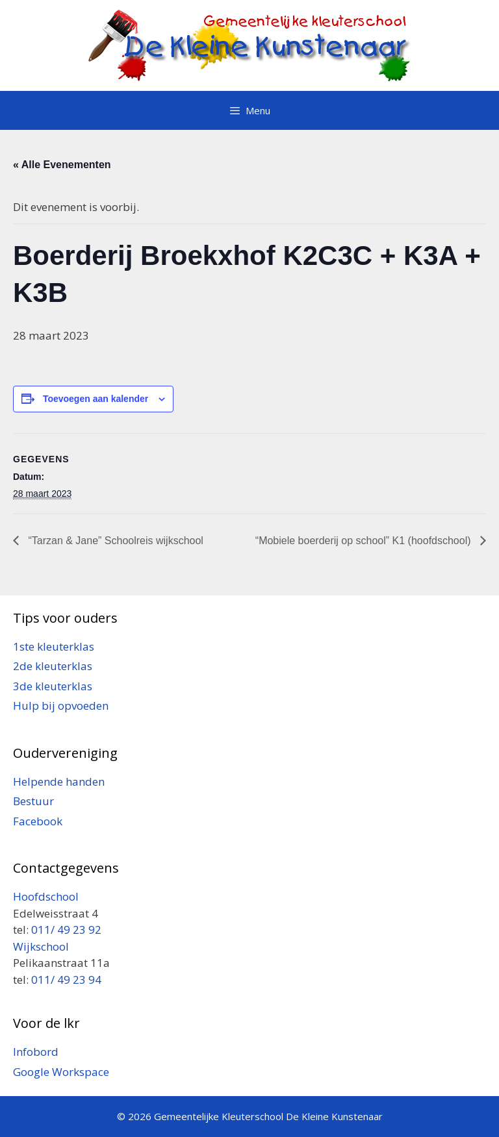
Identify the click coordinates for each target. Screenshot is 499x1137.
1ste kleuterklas (53, 646)
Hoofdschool (46, 896)
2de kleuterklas (52, 665)
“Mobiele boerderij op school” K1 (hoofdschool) (364, 540)
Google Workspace (61, 1071)
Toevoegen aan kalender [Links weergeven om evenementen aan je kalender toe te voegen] (95, 399)
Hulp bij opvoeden (61, 705)
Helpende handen (59, 781)
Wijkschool (42, 946)
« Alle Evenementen (62, 164)
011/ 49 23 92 (66, 929)
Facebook (37, 821)
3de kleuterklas (52, 686)
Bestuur (33, 800)
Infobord (35, 1051)
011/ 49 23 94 (66, 979)
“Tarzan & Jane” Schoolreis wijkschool (114, 540)
